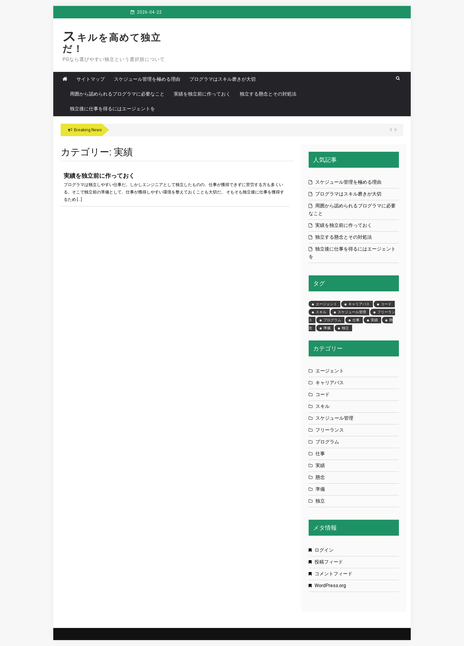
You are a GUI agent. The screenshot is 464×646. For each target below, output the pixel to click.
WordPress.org (330, 585)
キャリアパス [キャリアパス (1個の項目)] (359, 304)
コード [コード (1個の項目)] (386, 304)
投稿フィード (329, 562)
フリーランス (329, 430)
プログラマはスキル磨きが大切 (222, 79)
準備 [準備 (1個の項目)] (327, 328)
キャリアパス (329, 382)
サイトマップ (90, 79)
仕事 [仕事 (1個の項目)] (356, 320)
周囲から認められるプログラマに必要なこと (117, 94)
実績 (320, 465)
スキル (322, 406)
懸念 (320, 477)
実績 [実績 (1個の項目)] (374, 320)
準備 (320, 489)
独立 (320, 501)
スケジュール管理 (334, 418)
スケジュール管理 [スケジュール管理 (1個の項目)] (352, 312)
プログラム (327, 442)
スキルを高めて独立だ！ (111, 43)
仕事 (320, 453)
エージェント (329, 371)
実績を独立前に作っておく (202, 94)
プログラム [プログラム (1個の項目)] (332, 320)
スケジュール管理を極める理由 (147, 79)
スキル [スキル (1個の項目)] (321, 312)
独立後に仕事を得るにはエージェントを (112, 109)
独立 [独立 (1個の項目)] (345, 328)
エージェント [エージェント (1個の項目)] (326, 304)
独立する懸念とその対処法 (268, 94)
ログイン (324, 550)
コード (322, 394)
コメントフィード (333, 573)
